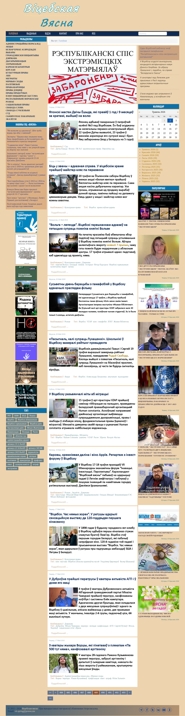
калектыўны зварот (58, 267)
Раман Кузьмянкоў (79, 678)
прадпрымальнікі (91, 495)
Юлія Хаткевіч (118, 678)
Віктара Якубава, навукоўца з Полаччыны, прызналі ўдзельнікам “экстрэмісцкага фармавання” (157, 355)
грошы (71, 267)
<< (50, 693)
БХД (24, 416)
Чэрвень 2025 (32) (151, 181)
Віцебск (11, 420)
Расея (35, 432)
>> (50, 698)
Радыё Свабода (118, 355)
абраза (78, 628)
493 (123, 693)
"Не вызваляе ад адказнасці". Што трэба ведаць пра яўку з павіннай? (24, 132)
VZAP (89, 322)
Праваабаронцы (71, 435)
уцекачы (82, 437)
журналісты (33, 452)
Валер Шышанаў (127, 562)
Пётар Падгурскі (101, 265)
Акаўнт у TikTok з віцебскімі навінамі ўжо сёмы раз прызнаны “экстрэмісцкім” (157, 224)
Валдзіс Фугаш (113, 437)
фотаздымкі (71, 497)
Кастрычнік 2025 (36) (152, 170)
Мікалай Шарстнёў (74, 495)
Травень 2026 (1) (150, 149)
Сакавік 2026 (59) (150, 155)
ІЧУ (9, 416)
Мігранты (84, 435)
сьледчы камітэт (22, 464)
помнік (81, 265)
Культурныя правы (72, 207)
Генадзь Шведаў (107, 495)
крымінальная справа (17, 456)
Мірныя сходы (97, 676)
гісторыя (89, 265)
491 (110, 693)
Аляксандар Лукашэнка (96, 377)
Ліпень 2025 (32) (150, 178)
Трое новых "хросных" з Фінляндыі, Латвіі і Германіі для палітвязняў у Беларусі (26, 199)
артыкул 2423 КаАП (16, 452)
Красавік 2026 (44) (151, 152)
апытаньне (112, 377)
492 (117, 693)
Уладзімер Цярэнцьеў (109, 562)
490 (103, 693)
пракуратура (25, 460)
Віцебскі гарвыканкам (17, 424)
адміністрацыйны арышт (18, 440)
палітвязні (12, 460)
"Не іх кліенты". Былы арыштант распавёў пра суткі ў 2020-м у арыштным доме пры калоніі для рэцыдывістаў (25, 166)
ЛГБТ (110, 322)
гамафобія (102, 322)
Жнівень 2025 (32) (151, 175)
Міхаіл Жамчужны (35, 428)
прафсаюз (38, 460)
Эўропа (103, 437)
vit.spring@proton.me (25, 711)
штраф (35, 464)
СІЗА (10, 436)
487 (82, 693)
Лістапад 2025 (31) (151, 167)
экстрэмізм (12, 468)
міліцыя (32, 456)
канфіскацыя (102, 626)
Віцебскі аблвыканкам (27, 420)
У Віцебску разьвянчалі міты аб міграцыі (79, 394)
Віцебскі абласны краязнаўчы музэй (83, 562)
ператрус (84, 626)
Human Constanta (70, 437)
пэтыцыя (73, 265)
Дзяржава (86, 262)
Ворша (32, 416)
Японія (72, 149)
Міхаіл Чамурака (72, 626)
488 (89, 693)
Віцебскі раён (36, 424)
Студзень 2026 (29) (151, 161)
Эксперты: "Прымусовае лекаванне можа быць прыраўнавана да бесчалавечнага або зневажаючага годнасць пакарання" (25, 139)
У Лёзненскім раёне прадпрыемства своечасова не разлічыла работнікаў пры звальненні (158, 575)
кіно (95, 322)
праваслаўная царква (106, 207)
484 (61, 693)
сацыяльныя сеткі (66, 628)
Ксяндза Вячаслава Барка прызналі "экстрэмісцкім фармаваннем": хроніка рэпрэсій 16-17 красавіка (23, 191)
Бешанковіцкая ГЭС (123, 495)
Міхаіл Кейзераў (57, 497)
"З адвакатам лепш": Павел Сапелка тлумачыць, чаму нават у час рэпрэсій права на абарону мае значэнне (26, 147)
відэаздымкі (123, 377)
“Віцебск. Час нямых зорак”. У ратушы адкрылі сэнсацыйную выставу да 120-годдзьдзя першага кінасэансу (85, 518)
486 (75, 693)
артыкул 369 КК (35, 448)
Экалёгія (75, 493)
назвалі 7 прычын (117, 245)
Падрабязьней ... (59, 154)
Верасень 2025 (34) (151, 173)
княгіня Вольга (62, 265)
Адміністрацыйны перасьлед (76, 676)
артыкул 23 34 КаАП (16, 448)
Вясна (56, 22)
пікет (10, 464)
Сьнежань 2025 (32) (151, 164)
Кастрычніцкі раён (16, 428)
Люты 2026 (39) (149, 158)
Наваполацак (13, 432)
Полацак (25, 432)
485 (68, 693)
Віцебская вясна (30, 708)
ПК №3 (79, 149)
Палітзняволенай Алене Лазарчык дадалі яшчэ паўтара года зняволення (24, 205)
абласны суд (20, 436)
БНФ (16, 416)
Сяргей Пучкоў (121, 626)
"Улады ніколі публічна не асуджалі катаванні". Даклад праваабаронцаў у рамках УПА (26, 175)
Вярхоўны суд (108, 149)
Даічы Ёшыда (61, 149)
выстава (63, 562)
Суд (66, 146)
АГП (111, 626)
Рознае (67, 322)
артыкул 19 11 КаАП (16, 444)
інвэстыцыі (60, 495)
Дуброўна (60, 626)
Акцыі (67, 377)
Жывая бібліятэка (121, 322)
